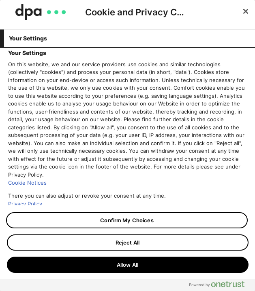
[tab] (127, 38)
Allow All (127, 264)
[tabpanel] (128, 139)
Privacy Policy (25, 203)
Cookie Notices (27, 182)
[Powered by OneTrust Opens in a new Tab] (220, 286)
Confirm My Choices (126, 220)
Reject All (127, 242)
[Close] (246, 11)
